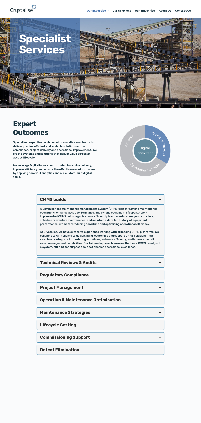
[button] (100, 199)
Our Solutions (122, 10)
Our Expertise (98, 11)
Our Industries (145, 10)
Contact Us (183, 10)
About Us (165, 10)
